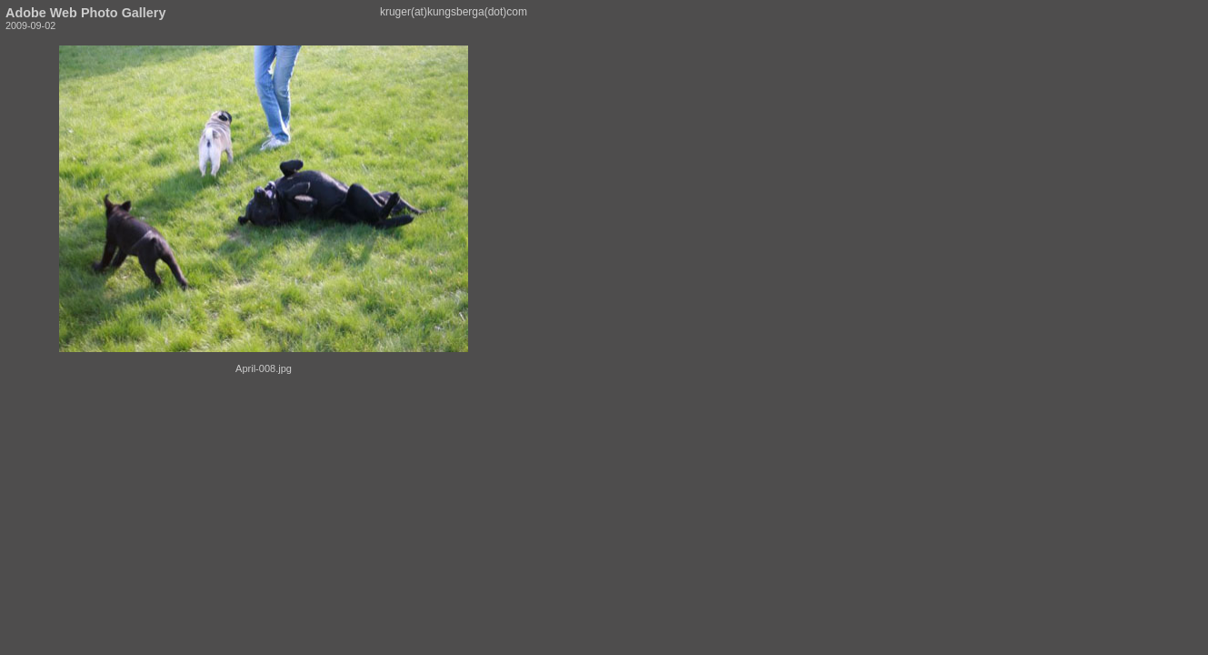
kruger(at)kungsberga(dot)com (453, 11)
